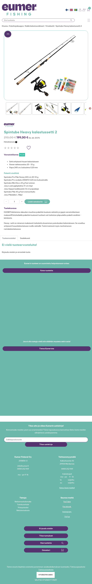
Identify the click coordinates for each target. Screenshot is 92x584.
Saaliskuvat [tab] (25, 238)
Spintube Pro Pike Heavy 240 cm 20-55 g (21, 177)
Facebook (67, 507)
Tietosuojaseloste (45, 570)
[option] (46, 65)
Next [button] (90, 108)
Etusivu (5, 26)
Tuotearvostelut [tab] (9, 238)
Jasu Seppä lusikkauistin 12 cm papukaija (21, 189)
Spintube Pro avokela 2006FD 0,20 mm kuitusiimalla (26, 180)
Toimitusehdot (23, 504)
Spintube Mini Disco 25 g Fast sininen (19, 183)
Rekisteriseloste (23, 510)
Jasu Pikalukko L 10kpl (13, 195)
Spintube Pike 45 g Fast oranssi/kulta (19, 192)
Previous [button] (2, 108)
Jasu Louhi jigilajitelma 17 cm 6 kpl (18, 186)
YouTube (67, 502)
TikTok (67, 517)
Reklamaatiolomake (23, 502)
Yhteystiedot (23, 507)
